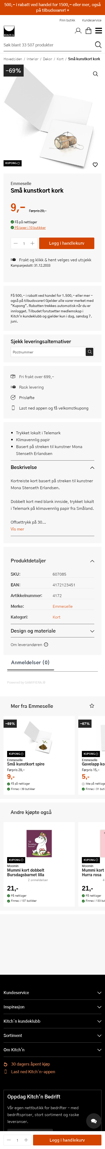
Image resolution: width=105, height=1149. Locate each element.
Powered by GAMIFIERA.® (26, 682)
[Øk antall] (32, 243)
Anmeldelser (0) (30, 662)
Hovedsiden (13, 58)
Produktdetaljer (28, 560)
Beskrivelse (24, 467)
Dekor (47, 58)
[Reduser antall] (15, 243)
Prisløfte (27, 397)
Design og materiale (33, 630)
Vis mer (17, 529)
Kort (60, 58)
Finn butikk (67, 20)
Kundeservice (91, 20)
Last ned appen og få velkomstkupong (53, 408)
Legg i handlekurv (66, 243)
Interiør (32, 58)
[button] (28, 228)
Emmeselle (21, 183)
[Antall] (24, 243)
